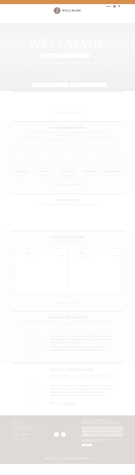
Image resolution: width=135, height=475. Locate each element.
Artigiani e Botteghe (36, 20)
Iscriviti (103, 20)
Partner (56, 20)
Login (108, 6)
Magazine (86, 20)
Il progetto (71, 20)
